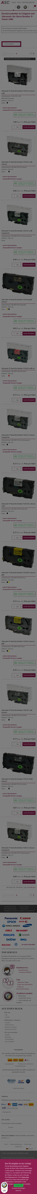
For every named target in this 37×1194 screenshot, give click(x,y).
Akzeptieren (18, 1185)
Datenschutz (25, 1177)
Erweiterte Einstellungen (18, 1188)
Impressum (18, 1190)
